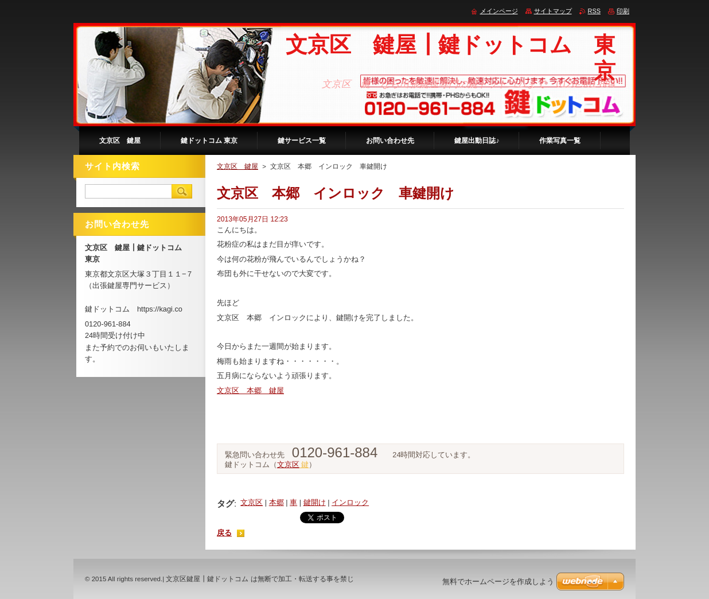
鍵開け (314, 502)
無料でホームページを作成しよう (498, 581)
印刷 (623, 10)
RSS (594, 10)
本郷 (276, 502)
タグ (225, 503)
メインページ (499, 10)
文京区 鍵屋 (237, 166)
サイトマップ (553, 10)
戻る (224, 532)
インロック (350, 502)
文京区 (288, 464)
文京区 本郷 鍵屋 (250, 390)
